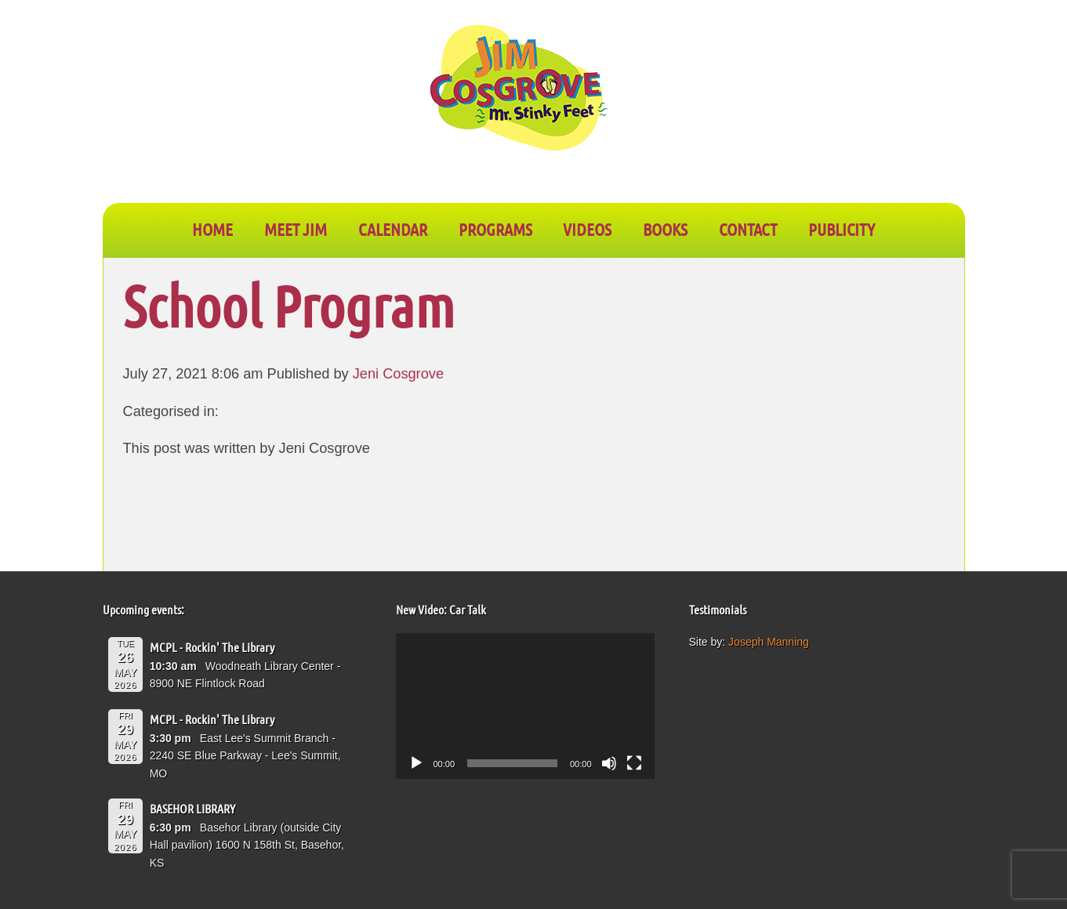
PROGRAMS (495, 229)
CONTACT (748, 229)
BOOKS (665, 229)
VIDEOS (587, 229)
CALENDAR (392, 229)
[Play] (416, 763)
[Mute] (609, 763)
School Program (289, 305)
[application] (525, 706)
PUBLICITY (841, 229)
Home (212, 229)
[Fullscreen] (634, 763)
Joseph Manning (768, 642)
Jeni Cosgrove (398, 374)
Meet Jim (295, 229)
